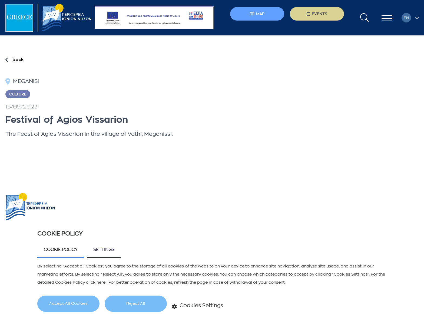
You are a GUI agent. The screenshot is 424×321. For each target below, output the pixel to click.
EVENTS (317, 14)
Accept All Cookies (68, 304)
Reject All (135, 304)
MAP (257, 14)
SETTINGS (103, 249)
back (18, 60)
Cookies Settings (197, 306)
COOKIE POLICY (61, 249)
